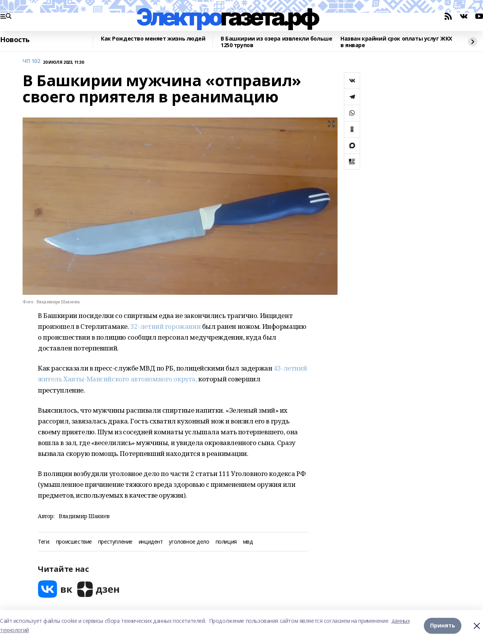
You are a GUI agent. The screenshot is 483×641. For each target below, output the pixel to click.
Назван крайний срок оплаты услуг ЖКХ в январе (396, 42)
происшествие (74, 542)
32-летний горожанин (165, 326)
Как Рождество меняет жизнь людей (153, 39)
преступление (115, 542)
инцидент (151, 542)
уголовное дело (189, 542)
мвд (248, 542)
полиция (226, 542)
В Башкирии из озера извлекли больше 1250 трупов (276, 42)
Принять (442, 625)
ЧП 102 (31, 61)
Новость (15, 40)
